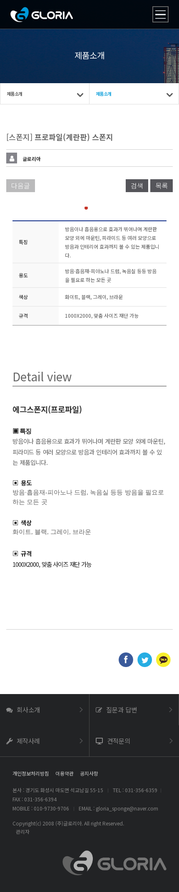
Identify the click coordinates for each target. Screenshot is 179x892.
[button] (79, 208)
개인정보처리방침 (30, 773)
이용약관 (64, 773)
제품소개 (14, 93)
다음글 (20, 185)
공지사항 (89, 773)
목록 (161, 185)
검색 (137, 185)
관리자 (23, 831)
